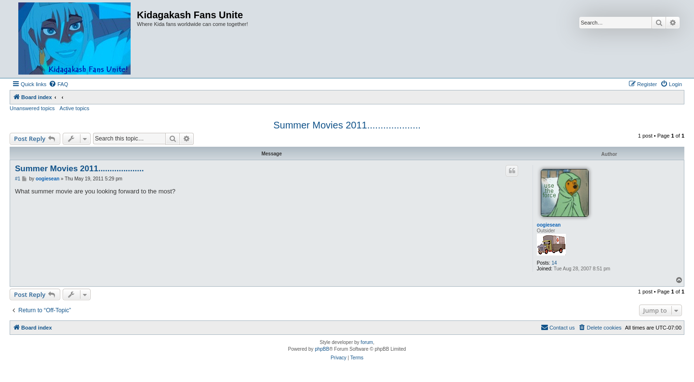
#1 (17, 178)
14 (554, 263)
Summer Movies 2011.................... (347, 125)
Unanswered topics (32, 108)
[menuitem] (58, 84)
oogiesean (549, 225)
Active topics (75, 108)
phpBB (322, 349)
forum (366, 342)
